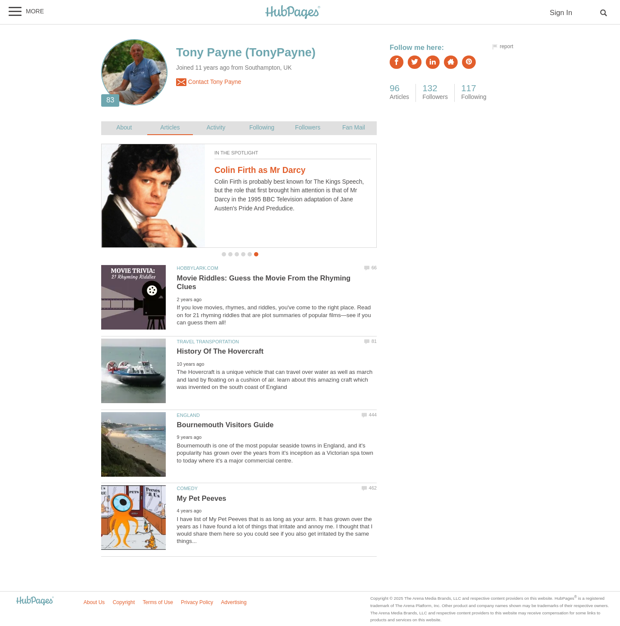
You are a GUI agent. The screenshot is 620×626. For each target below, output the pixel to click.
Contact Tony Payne (208, 82)
